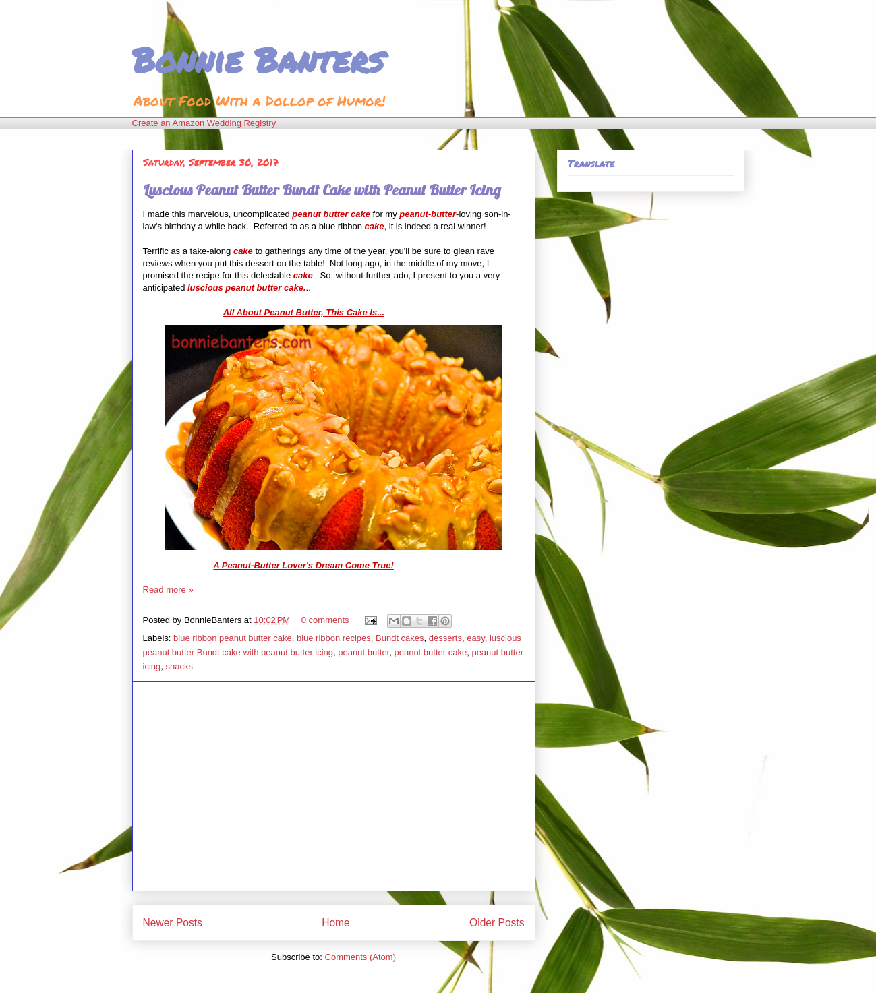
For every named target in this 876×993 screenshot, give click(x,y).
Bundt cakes (400, 638)
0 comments (325, 620)
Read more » (168, 589)
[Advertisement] (334, 786)
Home (336, 922)
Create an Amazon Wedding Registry (204, 123)
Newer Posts (172, 922)
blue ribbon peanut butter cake (232, 638)
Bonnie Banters (258, 60)
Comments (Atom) (360, 957)
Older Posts (496, 922)
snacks (178, 666)
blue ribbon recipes (334, 638)
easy (476, 638)
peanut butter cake (430, 652)
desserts (445, 638)
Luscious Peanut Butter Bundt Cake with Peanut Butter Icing (322, 190)
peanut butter (363, 652)
